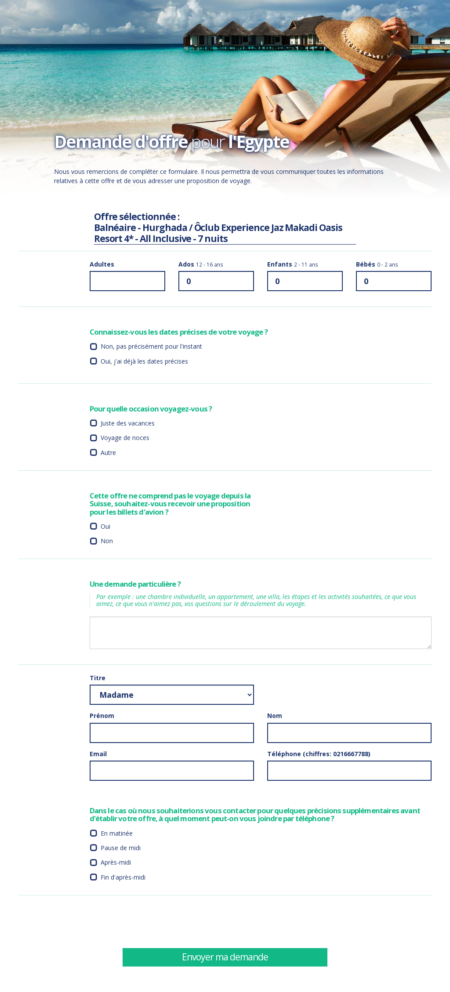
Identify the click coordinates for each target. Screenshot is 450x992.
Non (107, 541)
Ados (200, 264)
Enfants (292, 264)
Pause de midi (121, 848)
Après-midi (116, 862)
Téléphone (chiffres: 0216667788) (318, 754)
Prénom (102, 715)
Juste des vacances (128, 423)
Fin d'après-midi (123, 877)
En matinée (117, 833)
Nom (274, 715)
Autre (108, 452)
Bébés (377, 264)
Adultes (102, 264)
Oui (105, 526)
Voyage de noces (125, 437)
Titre (97, 678)
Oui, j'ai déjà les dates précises (144, 361)
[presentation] (334, 921)
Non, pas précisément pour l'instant (151, 346)
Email (98, 754)
